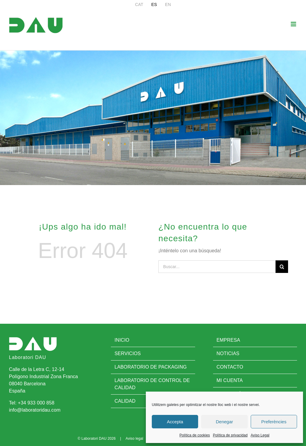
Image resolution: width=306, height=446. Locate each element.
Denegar (224, 421)
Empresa (228, 340)
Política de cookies (194, 435)
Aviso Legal (260, 435)
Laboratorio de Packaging (150, 366)
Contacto (230, 366)
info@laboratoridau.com (34, 410)
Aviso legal (134, 438)
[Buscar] (282, 266)
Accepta (175, 421)
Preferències (273, 421)
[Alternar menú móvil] (294, 24)
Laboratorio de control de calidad (152, 384)
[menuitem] (139, 4)
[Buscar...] (217, 266)
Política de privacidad (230, 435)
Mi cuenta (230, 380)
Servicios (127, 353)
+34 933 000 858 (36, 402)
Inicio (121, 340)
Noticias (228, 353)
